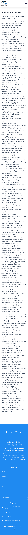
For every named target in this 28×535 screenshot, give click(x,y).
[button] (26, 3)
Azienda (4, 476)
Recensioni (5, 497)
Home (4, 471)
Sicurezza (5, 487)
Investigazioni (7, 481)
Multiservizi (5, 492)
